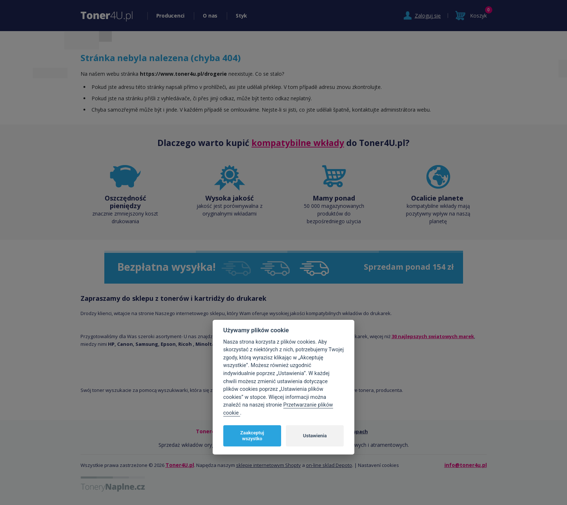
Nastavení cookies (378, 465)
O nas (210, 15)
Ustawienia (315, 435)
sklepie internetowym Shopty (268, 465)
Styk (241, 15)
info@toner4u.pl (465, 464)
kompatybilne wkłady (297, 143)
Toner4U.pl (179, 464)
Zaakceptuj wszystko (252, 435)
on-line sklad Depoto (329, 465)
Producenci (170, 15)
